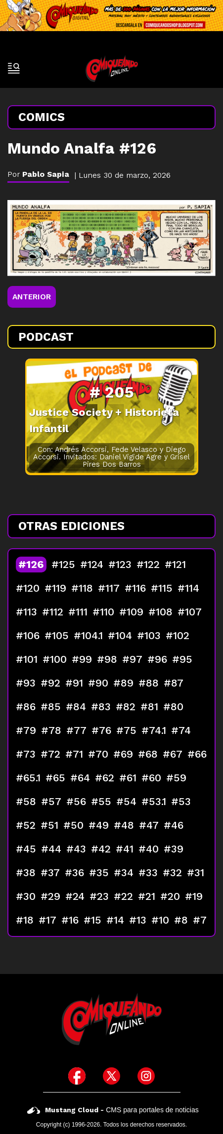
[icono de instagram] (146, 1076)
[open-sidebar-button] (14, 68)
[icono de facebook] (77, 1076)
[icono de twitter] (111, 1076)
